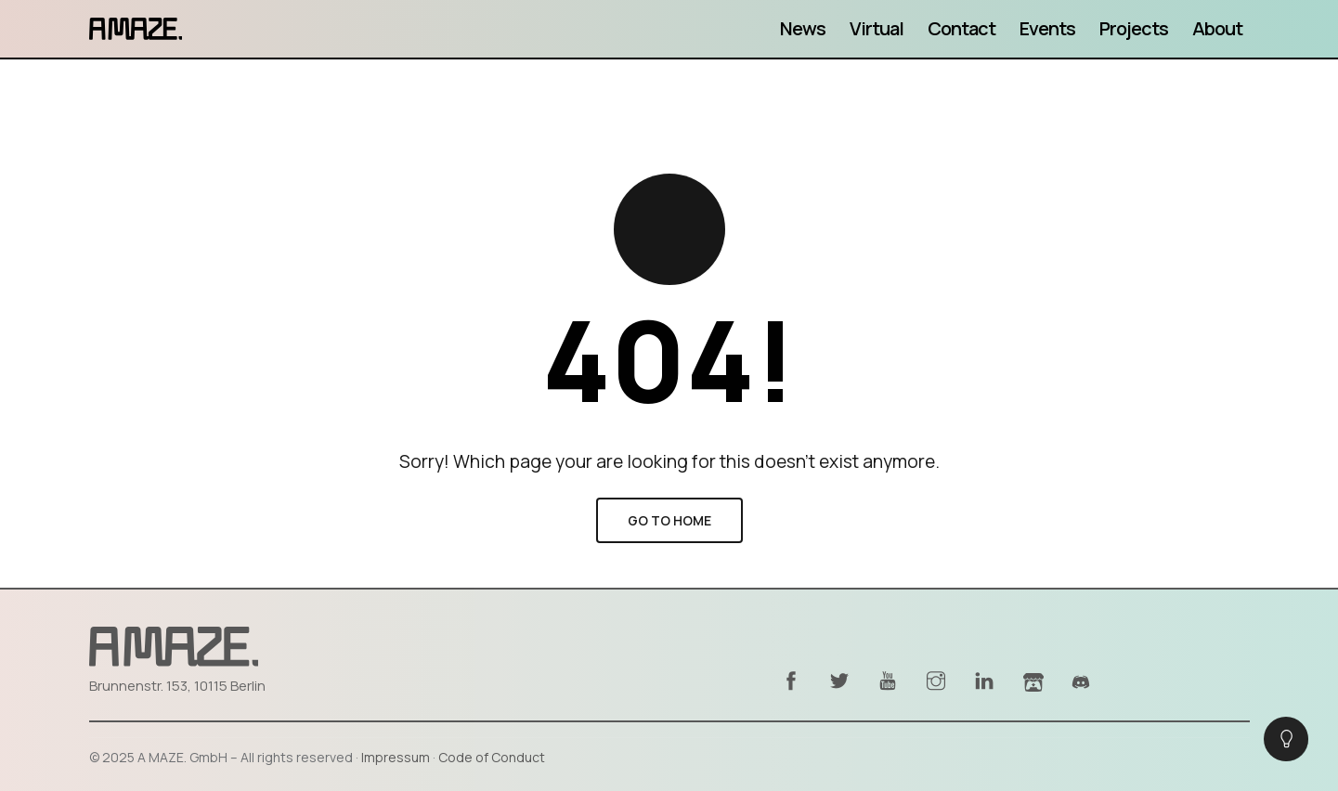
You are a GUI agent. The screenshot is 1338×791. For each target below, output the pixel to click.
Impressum (395, 757)
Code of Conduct (491, 757)
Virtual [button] (876, 28)
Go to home (669, 520)
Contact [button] (961, 28)
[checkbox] (1286, 739)
